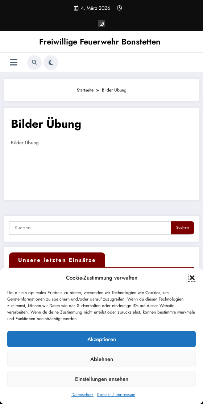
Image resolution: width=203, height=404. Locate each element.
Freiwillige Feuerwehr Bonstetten (100, 41)
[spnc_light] (51, 62)
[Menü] (13, 62)
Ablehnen (101, 359)
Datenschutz (82, 394)
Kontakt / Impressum (116, 394)
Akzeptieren (101, 339)
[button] (192, 277)
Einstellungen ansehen (101, 379)
